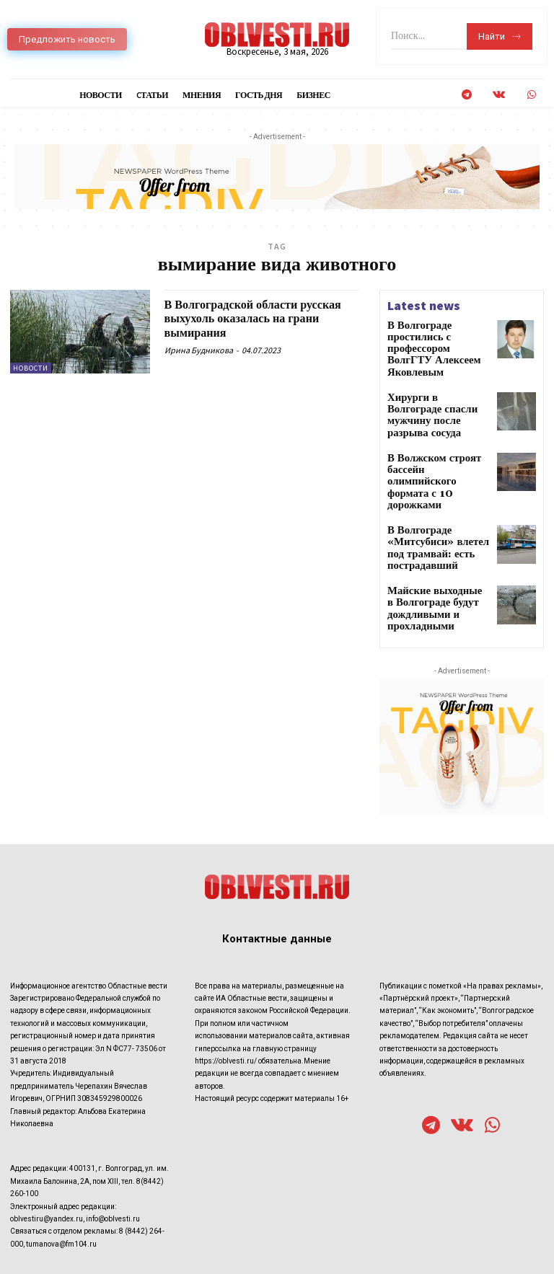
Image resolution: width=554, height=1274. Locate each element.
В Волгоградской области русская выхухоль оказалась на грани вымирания (256, 319)
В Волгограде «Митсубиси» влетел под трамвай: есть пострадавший (436, 488)
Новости (30, 368)
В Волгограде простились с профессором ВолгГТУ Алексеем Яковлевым (437, 335)
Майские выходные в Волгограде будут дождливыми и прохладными (429, 542)
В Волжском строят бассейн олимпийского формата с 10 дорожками (436, 434)
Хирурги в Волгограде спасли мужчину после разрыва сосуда (431, 384)
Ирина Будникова (198, 350)
